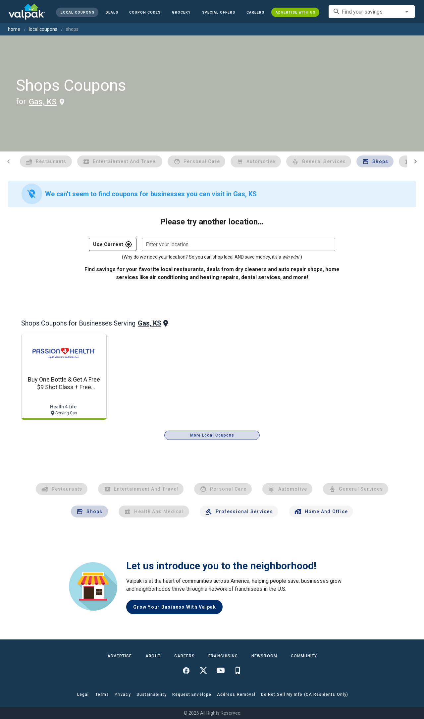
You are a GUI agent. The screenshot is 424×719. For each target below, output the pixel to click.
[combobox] (372, 11)
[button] (218, 12)
